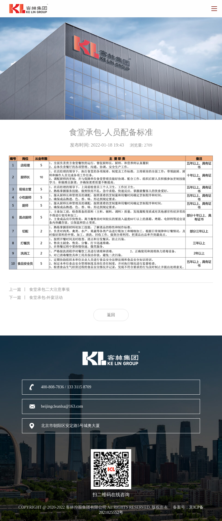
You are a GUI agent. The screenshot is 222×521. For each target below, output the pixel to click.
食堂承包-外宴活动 (36, 297)
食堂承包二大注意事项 (39, 289)
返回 (111, 315)
